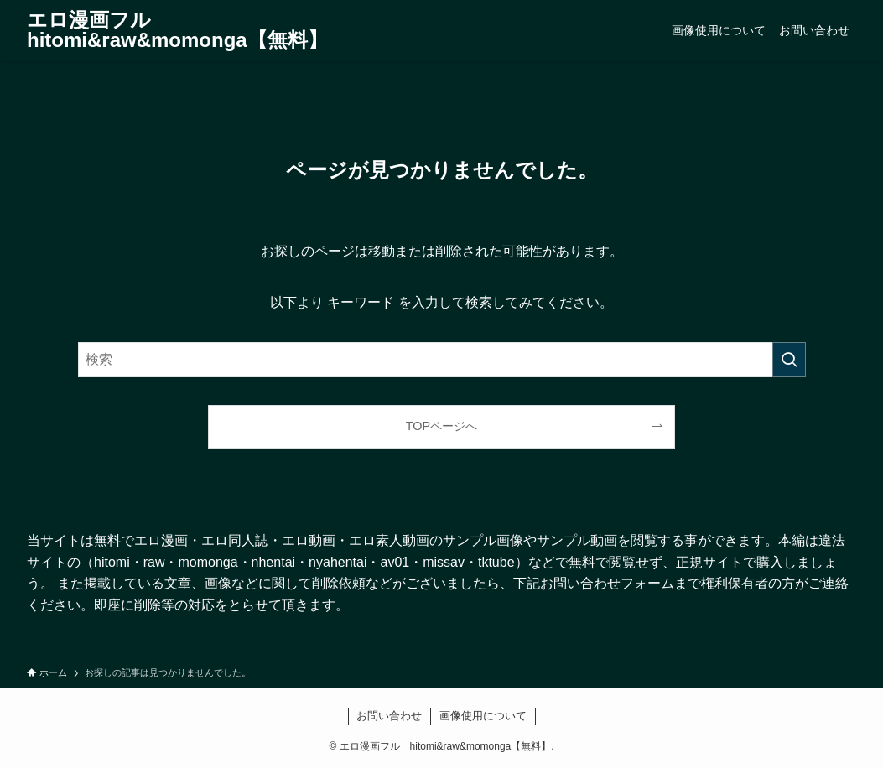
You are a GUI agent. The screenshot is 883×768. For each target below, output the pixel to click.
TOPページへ (441, 426)
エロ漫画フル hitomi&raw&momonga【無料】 (177, 30)
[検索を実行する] (789, 359)
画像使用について (483, 715)
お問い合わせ (389, 715)
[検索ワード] (442, 359)
